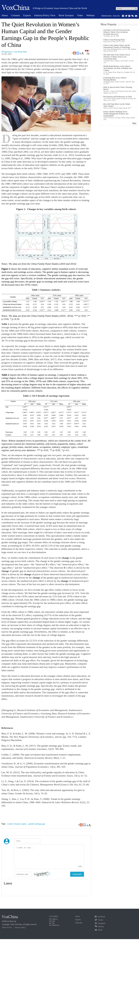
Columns (15, 15)
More (134, 123)
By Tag (51, 923)
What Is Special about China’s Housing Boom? (117, 88)
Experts (27, 15)
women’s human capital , (17, 824)
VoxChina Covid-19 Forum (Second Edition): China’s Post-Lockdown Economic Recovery (116, 32)
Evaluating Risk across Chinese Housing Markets (114, 79)
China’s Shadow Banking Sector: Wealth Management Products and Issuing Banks (115, 114)
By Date (52, 921)
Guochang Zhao (20, 52)
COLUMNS (53, 916)
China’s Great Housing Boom (114, 40)
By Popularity (54, 925)
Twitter (100, 920)
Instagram (101, 923)
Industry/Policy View (44, 15)
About (4, 15)
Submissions (106, 16)
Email (100, 930)
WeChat (101, 926)
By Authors (53, 919)
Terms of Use (7, 927)
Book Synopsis (66, 15)
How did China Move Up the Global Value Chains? (116, 105)
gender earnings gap (36, 824)
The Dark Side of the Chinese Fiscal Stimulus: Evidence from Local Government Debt (116, 57)
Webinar (90, 15)
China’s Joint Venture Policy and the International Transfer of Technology (116, 46)
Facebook (101, 917)
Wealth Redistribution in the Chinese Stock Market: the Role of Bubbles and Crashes (117, 68)
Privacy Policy (20, 927)
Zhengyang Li (7, 52)
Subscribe (116, 16)
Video (80, 15)
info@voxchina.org (9, 921)
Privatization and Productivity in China (117, 97)
